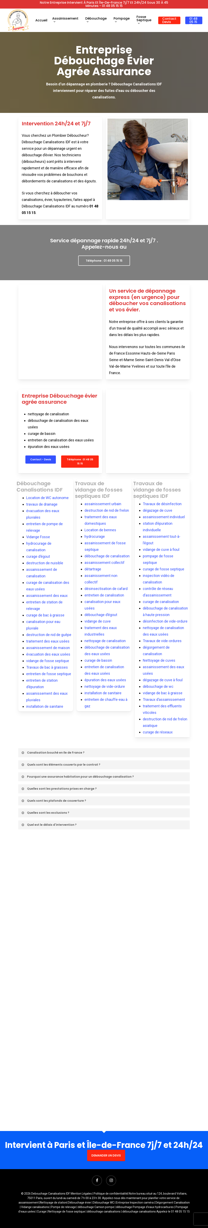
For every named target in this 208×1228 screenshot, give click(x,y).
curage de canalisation (161, 602)
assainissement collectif (104, 562)
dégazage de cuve (157, 510)
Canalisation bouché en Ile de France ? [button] (52, 753)
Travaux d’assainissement (164, 699)
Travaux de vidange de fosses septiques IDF (102, 489)
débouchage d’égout (100, 615)
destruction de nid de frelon (106, 510)
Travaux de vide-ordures (162, 641)
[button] (104, 261)
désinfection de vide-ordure (165, 621)
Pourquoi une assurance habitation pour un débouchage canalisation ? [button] (77, 777)
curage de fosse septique (163, 569)
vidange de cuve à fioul (161, 549)
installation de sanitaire (44, 706)
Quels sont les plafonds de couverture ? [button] (53, 801)
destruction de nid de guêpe (48, 635)
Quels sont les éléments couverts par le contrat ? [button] (60, 765)
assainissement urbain (102, 504)
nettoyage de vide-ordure (104, 686)
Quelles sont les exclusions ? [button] (45, 813)
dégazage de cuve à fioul (163, 680)
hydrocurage (94, 536)
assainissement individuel (164, 517)
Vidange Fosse (38, 537)
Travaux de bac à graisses (47, 667)
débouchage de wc (158, 686)
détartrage (92, 569)
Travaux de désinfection (162, 504)
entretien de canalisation (104, 595)
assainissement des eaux (47, 595)
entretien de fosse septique (48, 674)
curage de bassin (98, 660)
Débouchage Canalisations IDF (43, 486)
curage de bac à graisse (45, 615)
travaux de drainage (41, 504)
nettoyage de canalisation (105, 641)
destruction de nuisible (44, 563)
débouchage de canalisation (107, 556)
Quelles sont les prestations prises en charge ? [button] (59, 789)
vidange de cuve (97, 621)
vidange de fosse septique (47, 661)
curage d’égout (38, 556)
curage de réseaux (158, 732)
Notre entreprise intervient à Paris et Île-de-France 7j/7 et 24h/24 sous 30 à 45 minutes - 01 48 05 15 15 (104, 4)
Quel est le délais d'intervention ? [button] (49, 825)
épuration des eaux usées (105, 680)
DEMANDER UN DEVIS (106, 1155)
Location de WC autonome (47, 498)
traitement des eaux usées (47, 641)
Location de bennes (100, 530)
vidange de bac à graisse (162, 693)
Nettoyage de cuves (159, 660)
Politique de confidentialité (111, 1193)
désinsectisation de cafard (106, 588)
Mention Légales (81, 1193)
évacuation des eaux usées (48, 654)
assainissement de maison (48, 648)
